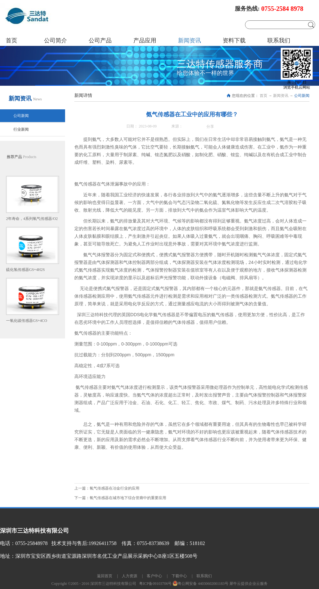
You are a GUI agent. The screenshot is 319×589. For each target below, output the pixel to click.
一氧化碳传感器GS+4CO (26, 320)
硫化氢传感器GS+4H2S (25, 269)
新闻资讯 (280, 95)
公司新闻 (301, 95)
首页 (11, 40)
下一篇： (120, 498)
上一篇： (106, 488)
